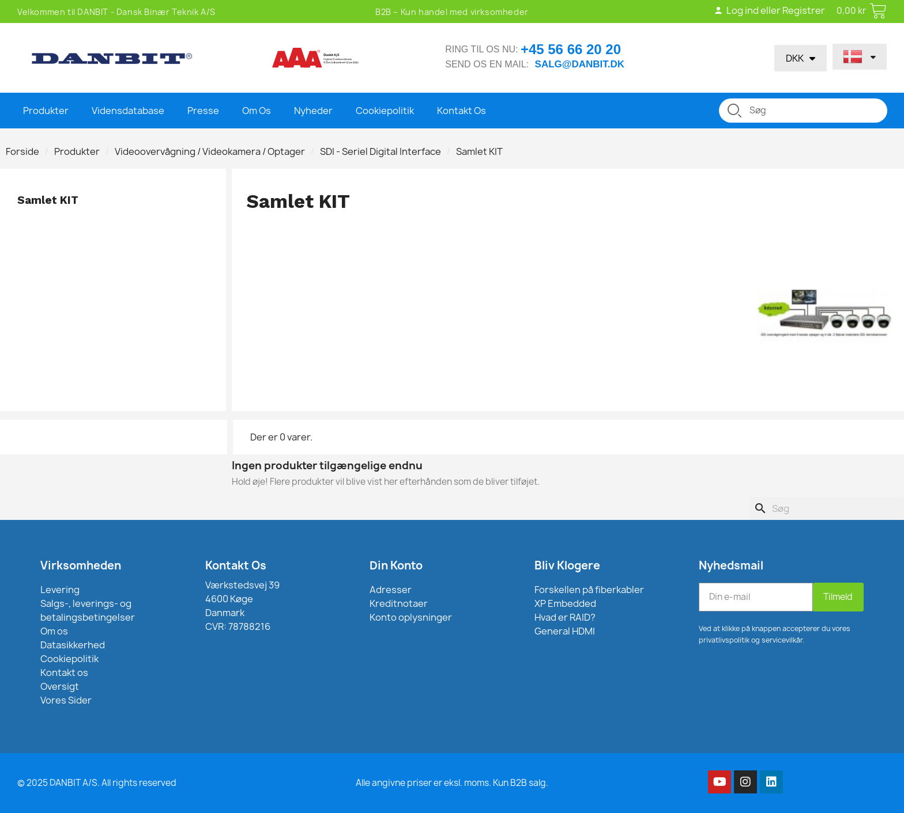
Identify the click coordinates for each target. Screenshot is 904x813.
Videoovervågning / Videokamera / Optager (210, 151)
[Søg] (826, 508)
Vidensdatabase (128, 110)
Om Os (256, 110)
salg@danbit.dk (579, 64)
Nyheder (313, 110)
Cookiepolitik (385, 110)
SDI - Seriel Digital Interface (380, 151)
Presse (203, 110)
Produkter (46, 110)
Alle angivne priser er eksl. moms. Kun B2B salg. (452, 783)
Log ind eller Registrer (768, 10)
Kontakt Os (461, 110)
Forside (22, 151)
